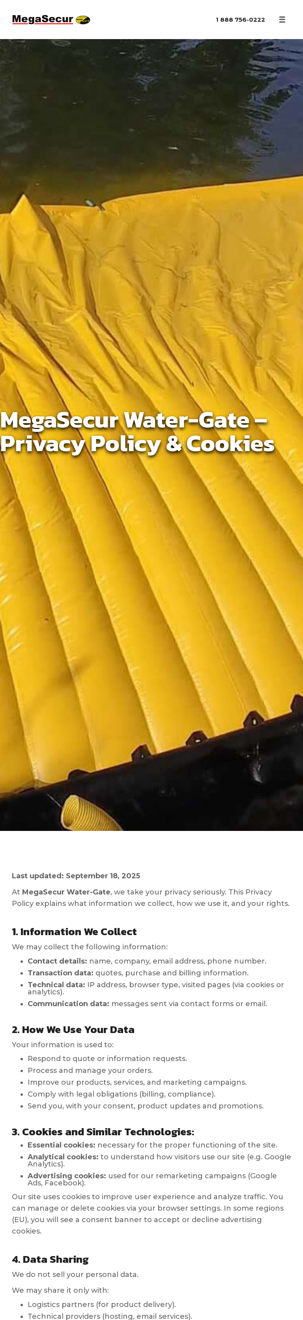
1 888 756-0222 (240, 19)
